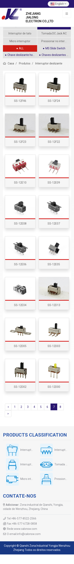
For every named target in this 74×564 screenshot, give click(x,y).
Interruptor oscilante (33, 449)
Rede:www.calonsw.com (22, 528)
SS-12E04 (20, 305)
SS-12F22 (54, 141)
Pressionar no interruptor (56, 41)
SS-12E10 (20, 182)
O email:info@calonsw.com (24, 534)
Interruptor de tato (19, 33)
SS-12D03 (54, 346)
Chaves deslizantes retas (56, 54)
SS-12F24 (54, 100)
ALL (21, 48)
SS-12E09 (54, 182)
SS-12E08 (20, 223)
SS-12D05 (20, 346)
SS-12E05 (54, 264)
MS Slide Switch (55, 48)
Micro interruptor (19, 41)
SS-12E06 (20, 264)
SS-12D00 (54, 386)
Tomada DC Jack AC (54, 33)
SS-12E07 (54, 223)
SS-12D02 (20, 386)
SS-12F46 (20, 100)
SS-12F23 (20, 141)
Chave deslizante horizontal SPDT (22, 54)
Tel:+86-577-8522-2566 (21, 518)
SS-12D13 (54, 305)
